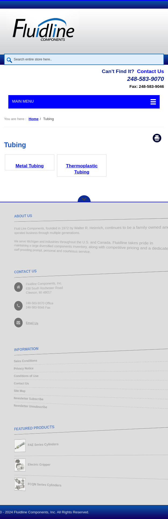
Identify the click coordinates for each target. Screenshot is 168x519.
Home (33, 119)
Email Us (29, 324)
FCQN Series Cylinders (42, 485)
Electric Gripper (36, 465)
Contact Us (150, 71)
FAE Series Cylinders (41, 444)
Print (157, 138)
